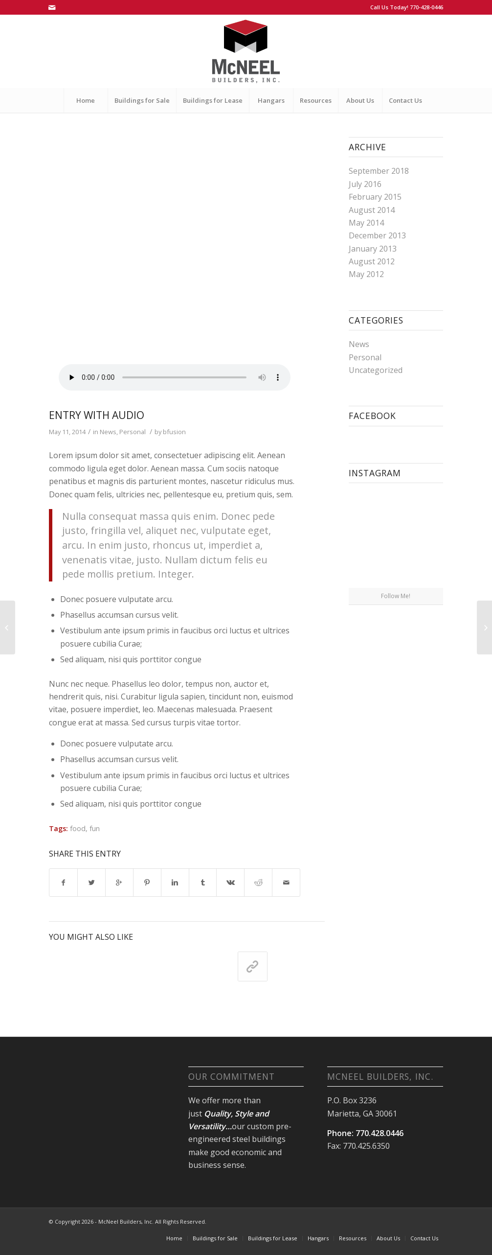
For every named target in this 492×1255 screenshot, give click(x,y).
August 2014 (372, 210)
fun (94, 828)
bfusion (174, 431)
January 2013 (373, 248)
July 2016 (365, 184)
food (78, 828)
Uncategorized (376, 370)
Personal (132, 431)
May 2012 (366, 274)
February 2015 (375, 196)
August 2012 (372, 261)
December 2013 (377, 235)
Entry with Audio (96, 415)
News (108, 431)
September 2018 (379, 170)
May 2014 (366, 222)
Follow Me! (395, 596)
